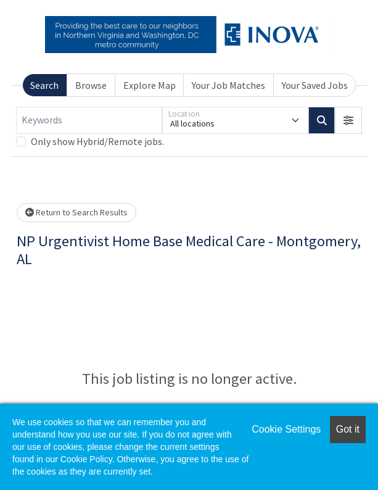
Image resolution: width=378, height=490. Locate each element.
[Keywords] (89, 120)
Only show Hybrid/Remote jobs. (97, 141)
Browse (91, 85)
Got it (348, 429)
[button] (348, 120)
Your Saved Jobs (315, 85)
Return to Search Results (76, 212)
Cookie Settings (286, 429)
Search (44, 85)
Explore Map (149, 85)
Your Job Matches (228, 85)
